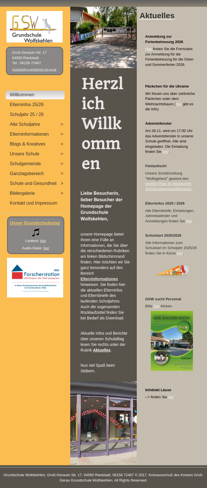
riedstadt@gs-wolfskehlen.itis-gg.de (34, 69)
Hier (149, 49)
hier (179, 104)
